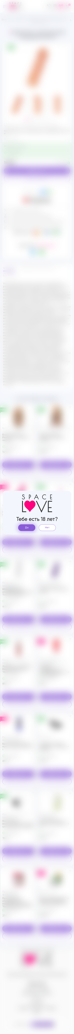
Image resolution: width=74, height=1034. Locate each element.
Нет (47, 527)
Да (26, 527)
